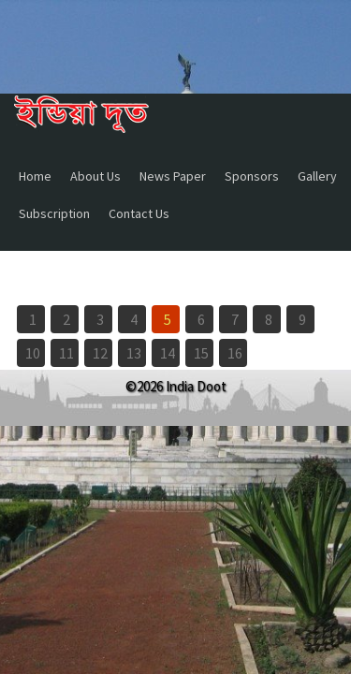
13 (133, 353)
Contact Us (139, 213)
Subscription (54, 213)
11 (66, 353)
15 (201, 353)
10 (32, 353)
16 (234, 353)
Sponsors (252, 176)
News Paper (172, 176)
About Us (95, 176)
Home (35, 176)
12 (100, 353)
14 (167, 353)
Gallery (317, 176)
